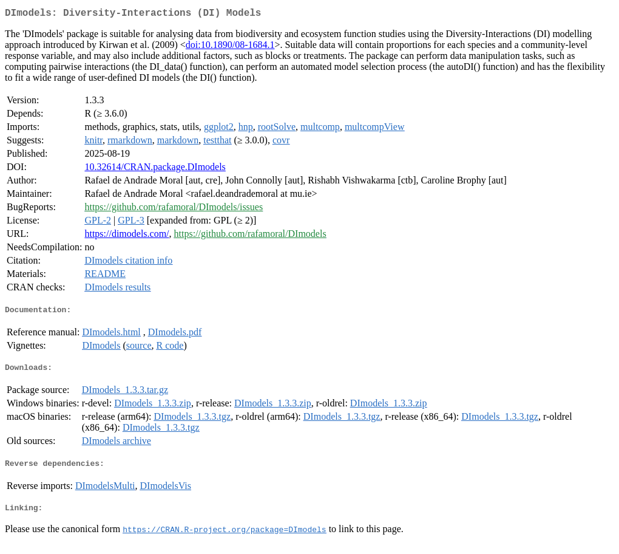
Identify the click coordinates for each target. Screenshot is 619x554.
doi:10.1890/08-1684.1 (230, 47)
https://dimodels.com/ (126, 236)
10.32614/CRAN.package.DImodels (154, 169)
